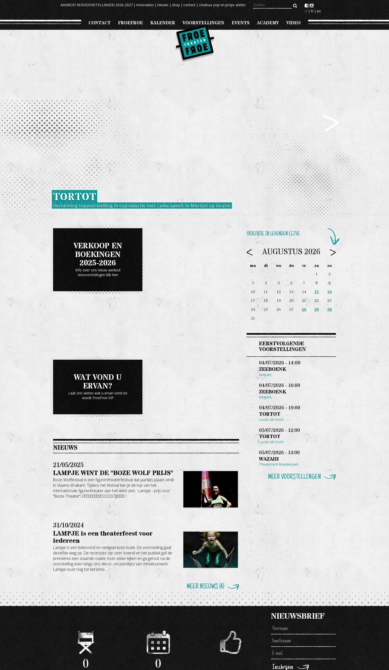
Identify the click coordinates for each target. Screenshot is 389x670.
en (319, 11)
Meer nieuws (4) (205, 587)
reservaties (145, 4)
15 (316, 292)
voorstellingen (203, 23)
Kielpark (265, 375)
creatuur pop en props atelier (222, 4)
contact (189, 4)
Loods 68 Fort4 (271, 420)
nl (306, 11)
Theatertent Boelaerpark (279, 466)
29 (316, 310)
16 (329, 292)
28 (304, 310)
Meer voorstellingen (294, 479)
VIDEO (293, 23)
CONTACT (100, 23)
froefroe (130, 23)
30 (329, 310)
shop (176, 4)
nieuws (162, 4)
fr (312, 11)
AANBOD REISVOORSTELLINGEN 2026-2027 (97, 4)
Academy (268, 23)
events (241, 23)
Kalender (162, 23)
